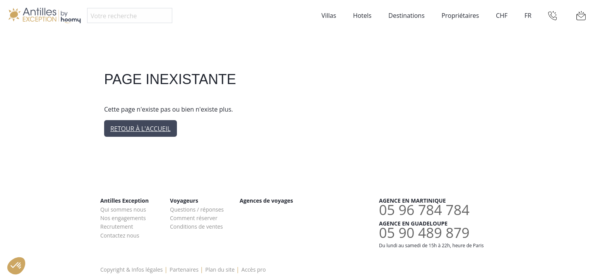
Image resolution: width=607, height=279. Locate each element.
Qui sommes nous (123, 209)
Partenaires (184, 269)
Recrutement (116, 226)
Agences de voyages (266, 200)
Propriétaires (460, 15)
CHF (502, 15)
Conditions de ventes (196, 226)
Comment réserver (194, 218)
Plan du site (220, 269)
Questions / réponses (197, 209)
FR (528, 15)
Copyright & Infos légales (131, 269)
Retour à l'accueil (140, 128)
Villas (328, 15)
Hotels (362, 15)
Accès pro (254, 269)
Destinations (406, 15)
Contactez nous (119, 235)
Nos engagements (123, 218)
